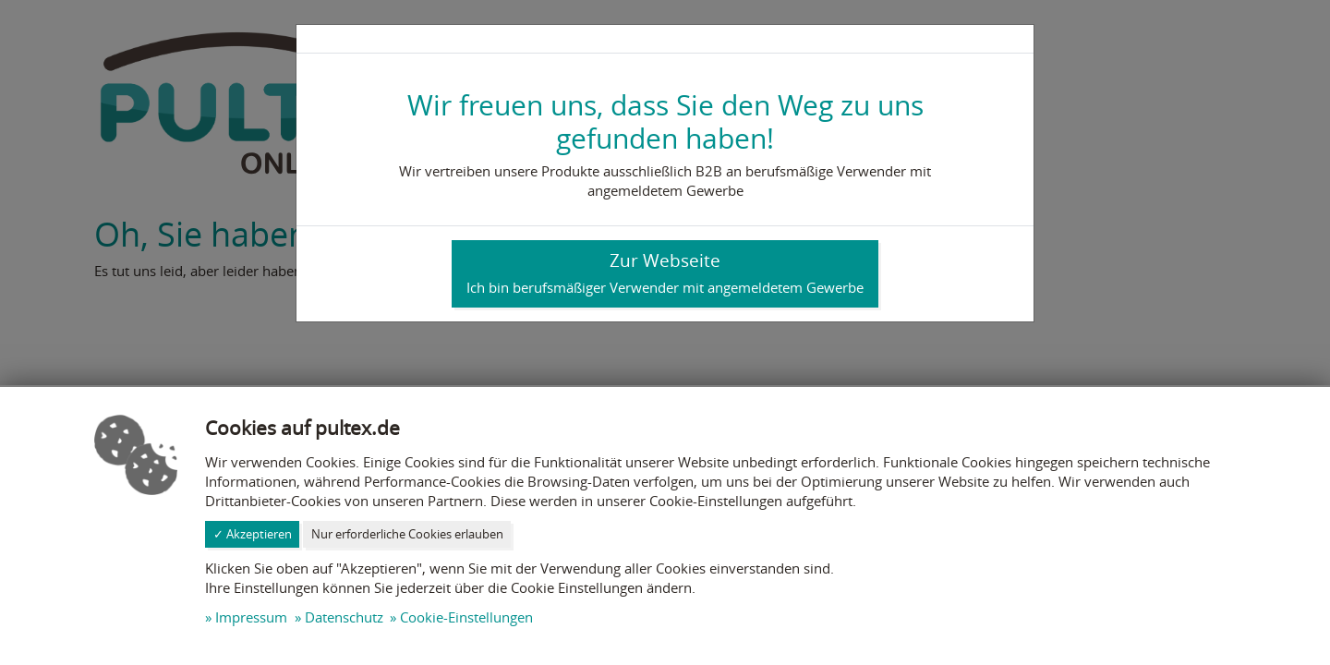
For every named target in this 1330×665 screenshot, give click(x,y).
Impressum (251, 617)
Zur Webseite (665, 272)
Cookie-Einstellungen (466, 617)
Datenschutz (344, 617)
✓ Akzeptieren (252, 534)
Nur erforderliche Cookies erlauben (407, 534)
